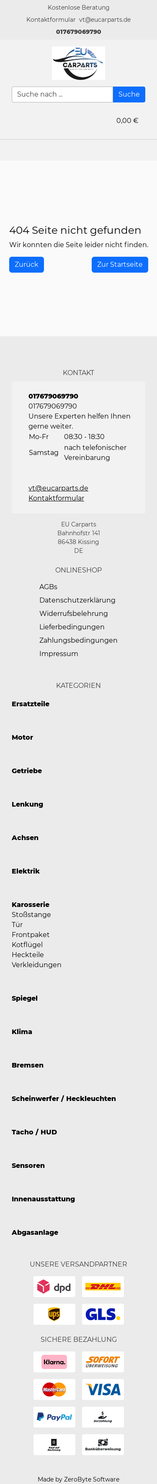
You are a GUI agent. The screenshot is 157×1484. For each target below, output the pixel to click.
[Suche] (129, 94)
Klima (22, 1032)
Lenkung (27, 804)
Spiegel (25, 998)
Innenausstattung (43, 1199)
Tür (17, 925)
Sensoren (28, 1166)
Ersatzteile (30, 704)
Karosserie (30, 905)
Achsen (25, 838)
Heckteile (28, 955)
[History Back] (26, 265)
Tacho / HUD (34, 1132)
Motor (22, 737)
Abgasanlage (35, 1232)
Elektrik (26, 871)
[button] (51, 19)
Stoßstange (31, 915)
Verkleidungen (37, 965)
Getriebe (27, 771)
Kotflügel (27, 945)
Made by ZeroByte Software (78, 1479)
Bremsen (28, 1065)
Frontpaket (31, 935)
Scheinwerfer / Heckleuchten (64, 1099)
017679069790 (78, 32)
